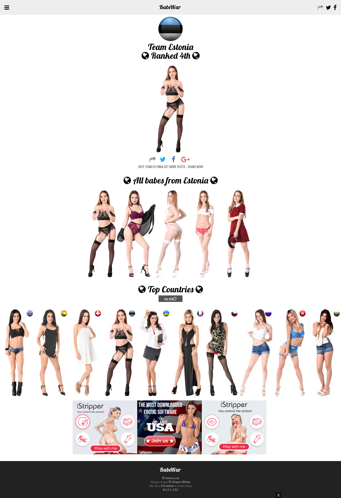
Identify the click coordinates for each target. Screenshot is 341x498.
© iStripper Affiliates (180, 482)
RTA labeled (167, 486)
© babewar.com (170, 478)
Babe (170, 7)
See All (170, 298)
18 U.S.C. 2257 (170, 489)
